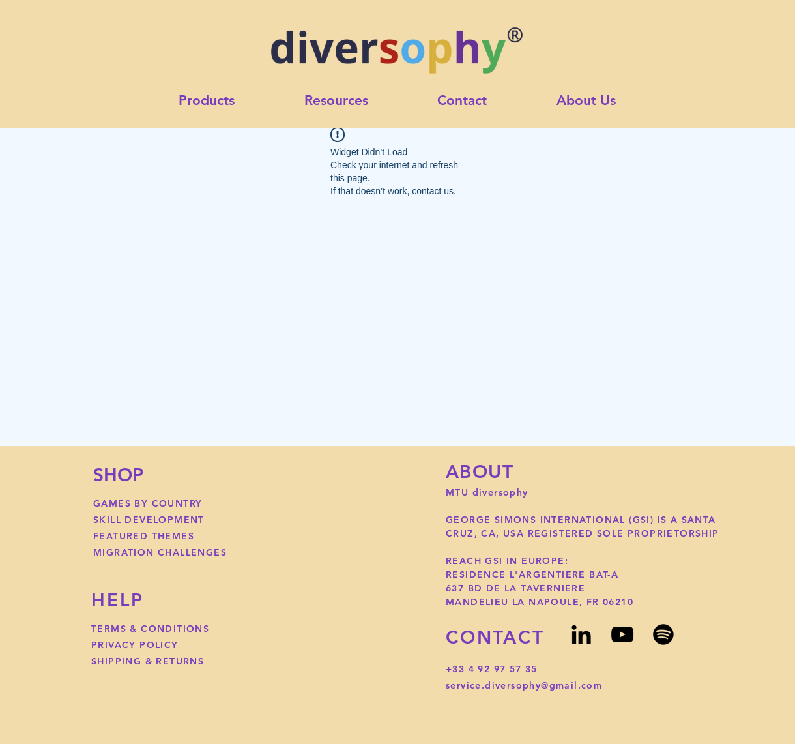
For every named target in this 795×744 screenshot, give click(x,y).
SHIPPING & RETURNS (147, 661)
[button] (336, 100)
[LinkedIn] (581, 634)
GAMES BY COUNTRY (147, 503)
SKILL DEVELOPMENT (149, 520)
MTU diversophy (489, 492)
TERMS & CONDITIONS (150, 628)
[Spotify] (663, 634)
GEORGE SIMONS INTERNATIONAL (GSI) (552, 520)
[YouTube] (622, 634)
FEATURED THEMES (143, 536)
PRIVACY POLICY (135, 645)
